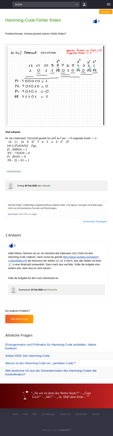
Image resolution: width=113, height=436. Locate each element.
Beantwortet (24, 290)
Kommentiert (13, 214)
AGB (25, 414)
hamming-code (13, 171)
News (15, 414)
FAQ (34, 414)
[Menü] (108, 4)
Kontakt (96, 414)
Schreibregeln (48, 414)
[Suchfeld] (46, 4)
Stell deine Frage (19, 319)
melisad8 (45, 186)
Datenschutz (81, 414)
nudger (34, 214)
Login (84, 4)
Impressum (65, 414)
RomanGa (52, 290)
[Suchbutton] (77, 4)
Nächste (106, 12)
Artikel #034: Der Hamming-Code (27, 355)
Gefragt (20, 186)
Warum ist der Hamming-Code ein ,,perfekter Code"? (40, 363)
